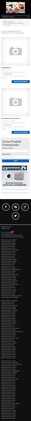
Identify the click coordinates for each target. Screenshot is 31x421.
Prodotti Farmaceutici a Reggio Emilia (9, 284)
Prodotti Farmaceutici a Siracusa (8, 289)
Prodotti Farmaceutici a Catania (8, 312)
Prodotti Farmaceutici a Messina (8, 330)
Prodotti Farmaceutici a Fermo (8, 317)
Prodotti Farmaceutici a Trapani (8, 411)
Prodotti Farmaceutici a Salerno (8, 407)
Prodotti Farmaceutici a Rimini (8, 405)
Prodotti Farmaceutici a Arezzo (8, 302)
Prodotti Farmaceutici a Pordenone (9, 281)
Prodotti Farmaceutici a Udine (8, 294)
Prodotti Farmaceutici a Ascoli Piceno (9, 362)
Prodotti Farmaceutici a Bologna (8, 307)
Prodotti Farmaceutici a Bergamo (8, 366)
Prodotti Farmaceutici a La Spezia (9, 323)
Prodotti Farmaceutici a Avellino (8, 243)
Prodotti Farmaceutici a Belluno (8, 245)
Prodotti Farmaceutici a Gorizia (8, 380)
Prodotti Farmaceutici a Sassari (8, 287)
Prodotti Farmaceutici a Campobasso (9, 310)
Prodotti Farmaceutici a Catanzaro (9, 372)
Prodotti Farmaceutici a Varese (8, 354)
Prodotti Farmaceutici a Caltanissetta (9, 249)
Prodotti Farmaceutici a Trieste (8, 413)
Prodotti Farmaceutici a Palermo (8, 276)
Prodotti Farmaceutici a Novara (8, 333)
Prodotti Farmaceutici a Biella (8, 246)
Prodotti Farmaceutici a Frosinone (9, 259)
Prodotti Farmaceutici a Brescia (8, 248)
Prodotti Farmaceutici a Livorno (8, 385)
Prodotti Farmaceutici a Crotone (8, 315)
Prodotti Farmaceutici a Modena (8, 271)
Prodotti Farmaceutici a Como (8, 313)
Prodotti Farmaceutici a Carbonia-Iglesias (10, 370)
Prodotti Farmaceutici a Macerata (9, 387)
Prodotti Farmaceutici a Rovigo (8, 346)
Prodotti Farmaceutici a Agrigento (9, 240)
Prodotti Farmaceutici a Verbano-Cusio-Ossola (11, 295)
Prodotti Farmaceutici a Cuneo (8, 375)
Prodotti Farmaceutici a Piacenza (8, 279)
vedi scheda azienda (20, 81)
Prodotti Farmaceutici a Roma (8, 286)
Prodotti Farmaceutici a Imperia (8, 321)
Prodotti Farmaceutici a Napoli (8, 392)
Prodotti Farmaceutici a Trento (8, 292)
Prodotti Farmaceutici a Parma (8, 336)
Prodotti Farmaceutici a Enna (7, 256)
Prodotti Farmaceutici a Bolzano (8, 367)
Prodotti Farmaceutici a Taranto (8, 410)
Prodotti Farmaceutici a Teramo (8, 290)
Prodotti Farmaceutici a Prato (8, 402)
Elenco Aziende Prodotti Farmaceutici (13, 23)
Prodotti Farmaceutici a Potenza (8, 341)
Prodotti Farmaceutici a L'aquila (8, 263)
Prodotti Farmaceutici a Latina (8, 384)
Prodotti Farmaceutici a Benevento (9, 305)
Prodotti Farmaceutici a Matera (8, 388)
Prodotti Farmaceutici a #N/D (8, 272)
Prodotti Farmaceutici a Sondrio (8, 349)
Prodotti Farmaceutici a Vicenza (8, 358)
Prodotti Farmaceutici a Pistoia (8, 400)
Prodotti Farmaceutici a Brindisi (8, 308)
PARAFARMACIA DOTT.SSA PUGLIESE (10, 118)
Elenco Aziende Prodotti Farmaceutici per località (12, 237)
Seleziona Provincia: (7, 148)
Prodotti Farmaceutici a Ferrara (8, 377)
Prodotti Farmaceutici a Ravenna (8, 343)
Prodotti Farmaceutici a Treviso (8, 353)
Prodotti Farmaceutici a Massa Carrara (10, 328)
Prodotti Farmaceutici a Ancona (8, 361)
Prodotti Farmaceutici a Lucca (8, 326)
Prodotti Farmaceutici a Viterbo (8, 418)
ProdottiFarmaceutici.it (8, 21)
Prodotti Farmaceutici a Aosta (8, 241)
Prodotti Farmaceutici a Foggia (8, 318)
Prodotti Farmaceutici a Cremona (8, 254)
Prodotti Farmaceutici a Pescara (8, 398)
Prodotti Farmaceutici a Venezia (8, 415)
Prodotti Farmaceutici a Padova (8, 395)
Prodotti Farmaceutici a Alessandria (9, 300)
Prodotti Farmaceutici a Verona (8, 416)
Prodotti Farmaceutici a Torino (8, 351)
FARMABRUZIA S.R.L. (6, 67)
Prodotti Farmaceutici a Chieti (8, 253)
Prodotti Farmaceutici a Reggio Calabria (10, 403)
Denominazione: (6, 154)
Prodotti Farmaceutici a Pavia (8, 397)
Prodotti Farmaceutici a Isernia (8, 382)
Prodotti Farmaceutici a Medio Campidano (11, 269)
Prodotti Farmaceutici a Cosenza (8, 374)
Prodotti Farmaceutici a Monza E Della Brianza (12, 331)
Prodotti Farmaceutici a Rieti (7, 344)
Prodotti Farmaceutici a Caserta (8, 251)
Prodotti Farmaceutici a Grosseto (8, 261)
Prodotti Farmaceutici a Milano (8, 390)
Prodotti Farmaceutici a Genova (8, 320)
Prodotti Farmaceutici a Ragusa (8, 282)
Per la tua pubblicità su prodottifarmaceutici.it (11, 235)
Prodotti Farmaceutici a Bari (7, 303)
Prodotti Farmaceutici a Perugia (8, 277)
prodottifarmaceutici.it (6, 227)
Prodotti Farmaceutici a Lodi (7, 266)
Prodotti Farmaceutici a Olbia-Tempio (9, 274)
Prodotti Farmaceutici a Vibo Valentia (9, 297)
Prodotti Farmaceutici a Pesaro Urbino (10, 338)
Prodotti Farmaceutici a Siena (8, 408)
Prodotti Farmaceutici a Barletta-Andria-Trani (11, 364)
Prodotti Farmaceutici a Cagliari (8, 369)
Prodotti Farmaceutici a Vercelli (8, 356)
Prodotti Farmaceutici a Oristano (8, 335)
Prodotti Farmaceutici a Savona (8, 348)
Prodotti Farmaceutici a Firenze (8, 258)
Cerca (15, 161)
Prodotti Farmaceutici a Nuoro (8, 393)
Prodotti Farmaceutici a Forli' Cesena (9, 379)
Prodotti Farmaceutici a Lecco (8, 325)
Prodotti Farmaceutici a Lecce (8, 264)
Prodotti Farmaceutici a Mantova (8, 268)
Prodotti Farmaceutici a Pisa (7, 339)
